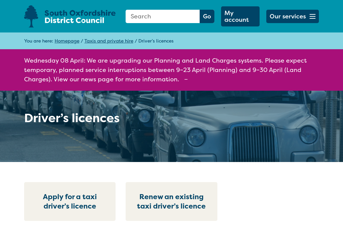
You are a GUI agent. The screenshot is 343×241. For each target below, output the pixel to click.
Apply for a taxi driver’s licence (70, 201)
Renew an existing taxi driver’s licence (171, 201)
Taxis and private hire (108, 40)
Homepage (67, 40)
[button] (292, 16)
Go (207, 16)
